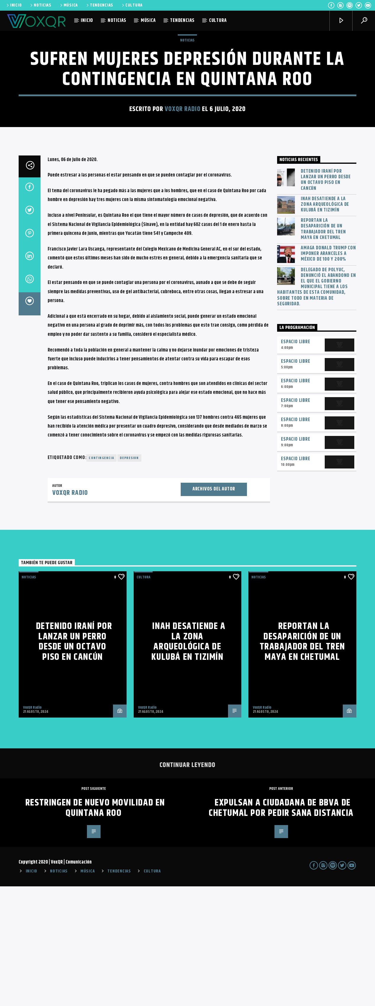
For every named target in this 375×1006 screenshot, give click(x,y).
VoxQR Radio (182, 169)
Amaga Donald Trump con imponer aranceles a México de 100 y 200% (328, 373)
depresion (129, 577)
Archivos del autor (214, 608)
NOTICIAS (40, 5)
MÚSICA (68, 5)
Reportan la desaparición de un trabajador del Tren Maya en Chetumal (323, 348)
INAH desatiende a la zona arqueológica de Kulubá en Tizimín (325, 324)
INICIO (14, 5)
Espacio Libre (295, 461)
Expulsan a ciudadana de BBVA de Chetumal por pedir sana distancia (281, 927)
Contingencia (101, 577)
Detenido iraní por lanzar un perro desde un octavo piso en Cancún (326, 299)
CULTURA (132, 5)
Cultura (143, 697)
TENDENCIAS (99, 5)
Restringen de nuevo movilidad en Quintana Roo (95, 927)
